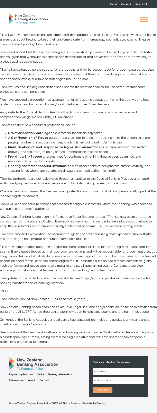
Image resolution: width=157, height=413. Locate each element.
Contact (126, 4)
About (113, 4)
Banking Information (60, 374)
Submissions (16, 379)
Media (40, 374)
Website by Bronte (94, 403)
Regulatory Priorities (21, 374)
